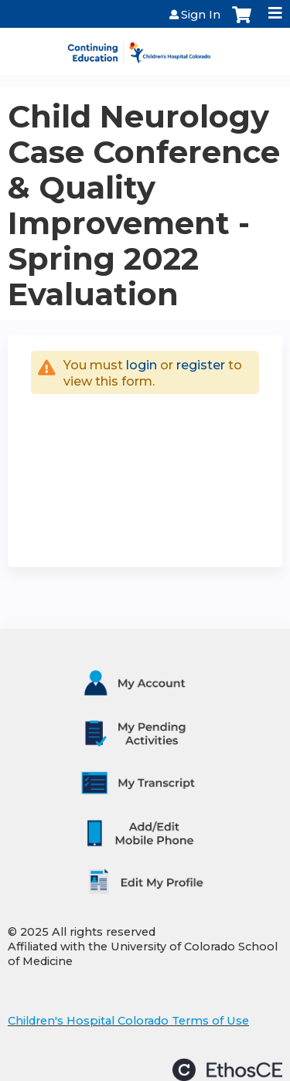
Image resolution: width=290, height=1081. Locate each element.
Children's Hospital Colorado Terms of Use (128, 1021)
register (200, 365)
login (141, 365)
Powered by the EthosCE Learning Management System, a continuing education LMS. (227, 1070)
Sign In (200, 14)
